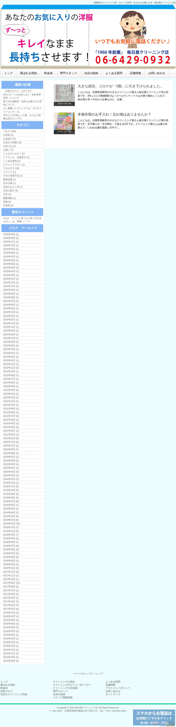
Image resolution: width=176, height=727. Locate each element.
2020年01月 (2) (11, 479)
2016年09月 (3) (11, 620)
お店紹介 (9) (9, 138)
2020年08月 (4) (11, 453)
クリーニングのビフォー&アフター (72, 684)
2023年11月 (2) (11, 323)
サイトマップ (113, 694)
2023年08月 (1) (11, 334)
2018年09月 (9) (11, 538)
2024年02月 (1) (11, 316)
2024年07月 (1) (11, 301)
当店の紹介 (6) (10, 190)
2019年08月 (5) (11, 497)
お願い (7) (8, 149)
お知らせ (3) (9, 146)
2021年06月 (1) (11, 419)
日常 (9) (7, 194)
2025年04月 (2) (11, 267)
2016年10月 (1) (11, 616)
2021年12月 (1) (11, 401)
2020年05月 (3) (11, 464)
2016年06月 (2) (11, 627)
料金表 (48, 73)
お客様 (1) (8, 135)
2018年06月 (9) (11, 549)
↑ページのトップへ (83, 673)
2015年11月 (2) (11, 653)
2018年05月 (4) (11, 553)
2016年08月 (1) (11, 623)
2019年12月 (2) (11, 482)
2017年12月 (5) (11, 572)
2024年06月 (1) (11, 304)
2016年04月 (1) (11, 635)
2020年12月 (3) (11, 442)
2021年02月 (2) (11, 434)
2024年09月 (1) (11, 293)
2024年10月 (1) (11, 289)
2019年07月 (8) (11, 501)
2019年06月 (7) (11, 505)
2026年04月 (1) (11, 238)
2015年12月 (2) (11, 649)
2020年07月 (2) (11, 456)
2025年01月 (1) (11, 278)
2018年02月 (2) (11, 564)
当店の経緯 (91, 73)
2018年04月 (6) (11, 557)
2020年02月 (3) (11, 475)
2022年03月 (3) (11, 390)
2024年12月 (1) (11, 282)
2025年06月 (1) (11, 260)
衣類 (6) (7, 201)
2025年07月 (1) (11, 256)
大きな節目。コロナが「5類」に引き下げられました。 (121, 86)
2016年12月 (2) (11, 612)
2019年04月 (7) (11, 512)
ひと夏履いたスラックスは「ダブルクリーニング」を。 (22, 110)
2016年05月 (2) (11, 631)
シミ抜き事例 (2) (11, 161)
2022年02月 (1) (11, 393)
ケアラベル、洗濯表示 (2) (16, 157)
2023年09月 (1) (11, 330)
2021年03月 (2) (11, 430)
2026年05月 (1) (11, 234)
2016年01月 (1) (11, 646)
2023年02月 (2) (11, 356)
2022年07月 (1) (11, 379)
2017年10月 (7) (11, 579)
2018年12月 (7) (11, 527)
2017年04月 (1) (11, 597)
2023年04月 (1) (11, 349)
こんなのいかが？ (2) (14, 153)
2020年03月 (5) (11, 471)
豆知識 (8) (8, 205)
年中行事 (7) (9, 183)
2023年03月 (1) (11, 353)
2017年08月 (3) (11, 586)
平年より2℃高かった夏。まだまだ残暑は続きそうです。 (22, 117)
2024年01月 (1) (11, 319)
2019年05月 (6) (11, 508)
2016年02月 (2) (11, 642)
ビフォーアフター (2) (14, 164)
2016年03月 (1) (11, 638)
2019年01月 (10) (11, 523)
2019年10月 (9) (11, 490)
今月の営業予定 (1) (13, 175)
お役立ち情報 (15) (12, 142)
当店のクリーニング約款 (13, 694)
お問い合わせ (156, 73)
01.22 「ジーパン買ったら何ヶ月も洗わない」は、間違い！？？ (22, 220)
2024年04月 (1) (11, 308)
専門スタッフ (68, 73)
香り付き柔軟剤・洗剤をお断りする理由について (22, 103)
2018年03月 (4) (11, 560)
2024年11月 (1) (11, 286)
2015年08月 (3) (11, 660)
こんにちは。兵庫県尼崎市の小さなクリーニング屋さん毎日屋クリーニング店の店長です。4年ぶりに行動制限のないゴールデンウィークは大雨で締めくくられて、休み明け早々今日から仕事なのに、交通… (123, 96)
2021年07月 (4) (11, 416)
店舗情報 (135, 73)
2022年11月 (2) (11, 367)
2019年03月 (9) (11, 516)
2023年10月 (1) (11, 327)
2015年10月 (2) (11, 657)
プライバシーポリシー (118, 688)
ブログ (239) (9, 131)
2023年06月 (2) (11, 341)
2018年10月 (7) (11, 534)
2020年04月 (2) (11, 468)
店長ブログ (6, 691)
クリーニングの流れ (64, 681)
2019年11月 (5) (11, 486)
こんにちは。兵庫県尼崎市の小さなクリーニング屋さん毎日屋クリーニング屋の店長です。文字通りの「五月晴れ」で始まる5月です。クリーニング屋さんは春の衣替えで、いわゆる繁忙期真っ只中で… (123, 124)
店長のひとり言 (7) (13, 187)
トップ (8, 73)
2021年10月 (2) (11, 404)
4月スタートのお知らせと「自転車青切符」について (22, 96)
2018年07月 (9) (11, 545)
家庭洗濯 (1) (9, 179)
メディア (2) (9, 172)
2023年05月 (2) (11, 345)
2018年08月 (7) (11, 542)
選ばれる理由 (28, 73)
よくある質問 (114, 73)
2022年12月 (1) (11, 364)
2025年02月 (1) (11, 275)
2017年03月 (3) (11, 601)
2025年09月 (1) (11, 249)
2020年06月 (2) (11, 460)
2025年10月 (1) (11, 245)
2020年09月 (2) (11, 449)
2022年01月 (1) (11, 397)
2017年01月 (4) (11, 608)
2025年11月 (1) (11, 241)
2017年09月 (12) (11, 583)
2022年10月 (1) (11, 371)
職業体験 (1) (9, 198)
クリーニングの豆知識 (65, 688)
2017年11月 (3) (11, 575)
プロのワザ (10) (11, 168)
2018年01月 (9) (11, 568)
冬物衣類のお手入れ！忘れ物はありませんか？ (114, 114)
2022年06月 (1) (11, 382)
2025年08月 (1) (11, 252)
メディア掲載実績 (63, 697)
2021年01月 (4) (11, 438)
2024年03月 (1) (11, 312)
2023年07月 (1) (11, 338)
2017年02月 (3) (11, 605)
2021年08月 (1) (11, 412)
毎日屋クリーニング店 (86, 707)
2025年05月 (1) (11, 264)
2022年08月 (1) (11, 375)
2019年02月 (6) (11, 520)
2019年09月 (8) (11, 494)
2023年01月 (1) (11, 360)
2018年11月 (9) (11, 531)
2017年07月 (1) (11, 590)
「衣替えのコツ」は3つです (17, 91)
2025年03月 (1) (11, 271)
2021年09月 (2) (11, 408)
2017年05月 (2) (11, 594)
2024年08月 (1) (11, 297)
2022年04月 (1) (11, 386)
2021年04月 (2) (11, 427)
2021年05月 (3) (11, 423)
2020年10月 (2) (11, 445)
